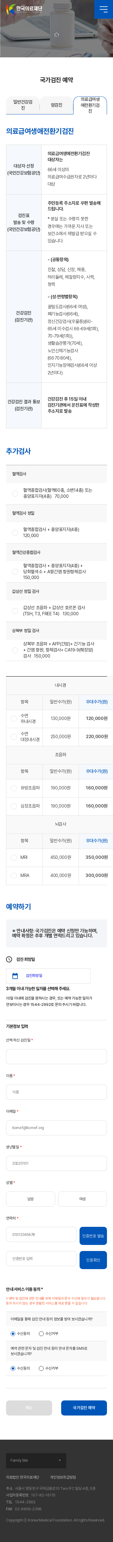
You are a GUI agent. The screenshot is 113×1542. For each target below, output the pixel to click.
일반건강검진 (22, 105)
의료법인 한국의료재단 (22, 1477)
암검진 (56, 105)
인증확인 (93, 1260)
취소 (29, 1407)
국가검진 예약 (84, 1407)
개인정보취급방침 (63, 1477)
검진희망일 (34, 975)
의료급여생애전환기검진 (90, 105)
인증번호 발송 (93, 1235)
